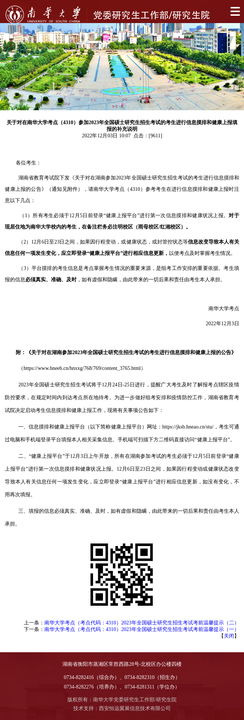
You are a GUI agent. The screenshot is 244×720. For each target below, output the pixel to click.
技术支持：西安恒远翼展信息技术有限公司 (122, 708)
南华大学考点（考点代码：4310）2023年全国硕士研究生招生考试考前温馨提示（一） (141, 629)
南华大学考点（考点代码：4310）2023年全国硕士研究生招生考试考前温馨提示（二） (141, 623)
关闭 (229, 636)
